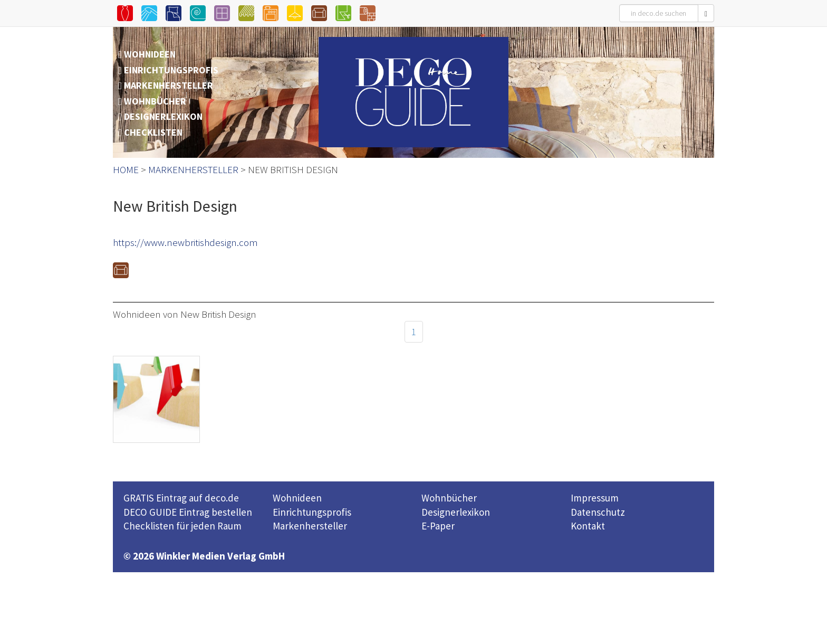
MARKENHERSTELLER (168, 85)
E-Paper (438, 525)
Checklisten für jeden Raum (182, 525)
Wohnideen (297, 497)
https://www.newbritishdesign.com (185, 242)
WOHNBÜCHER (155, 101)
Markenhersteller (310, 525)
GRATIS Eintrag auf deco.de (181, 497)
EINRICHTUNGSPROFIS (171, 70)
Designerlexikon (455, 512)
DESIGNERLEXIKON (163, 116)
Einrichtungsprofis (312, 512)
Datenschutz (598, 512)
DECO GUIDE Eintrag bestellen (187, 512)
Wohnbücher (449, 497)
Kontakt (588, 525)
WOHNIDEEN (150, 54)
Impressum (595, 497)
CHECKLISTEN (153, 132)
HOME (126, 169)
